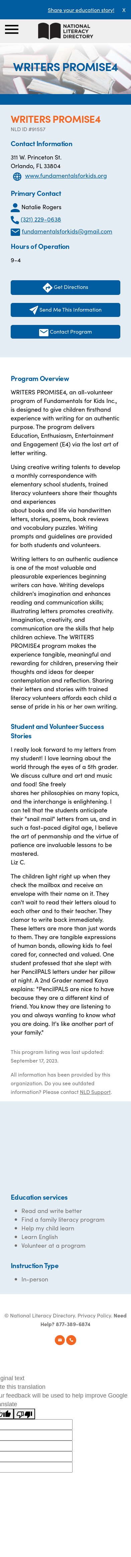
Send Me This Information (65, 310)
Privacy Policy (94, 1315)
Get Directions (65, 288)
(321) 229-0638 (41, 219)
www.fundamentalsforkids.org (66, 175)
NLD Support (95, 1091)
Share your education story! (81, 9)
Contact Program (65, 332)
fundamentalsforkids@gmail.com (67, 231)
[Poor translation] (24, 1414)
